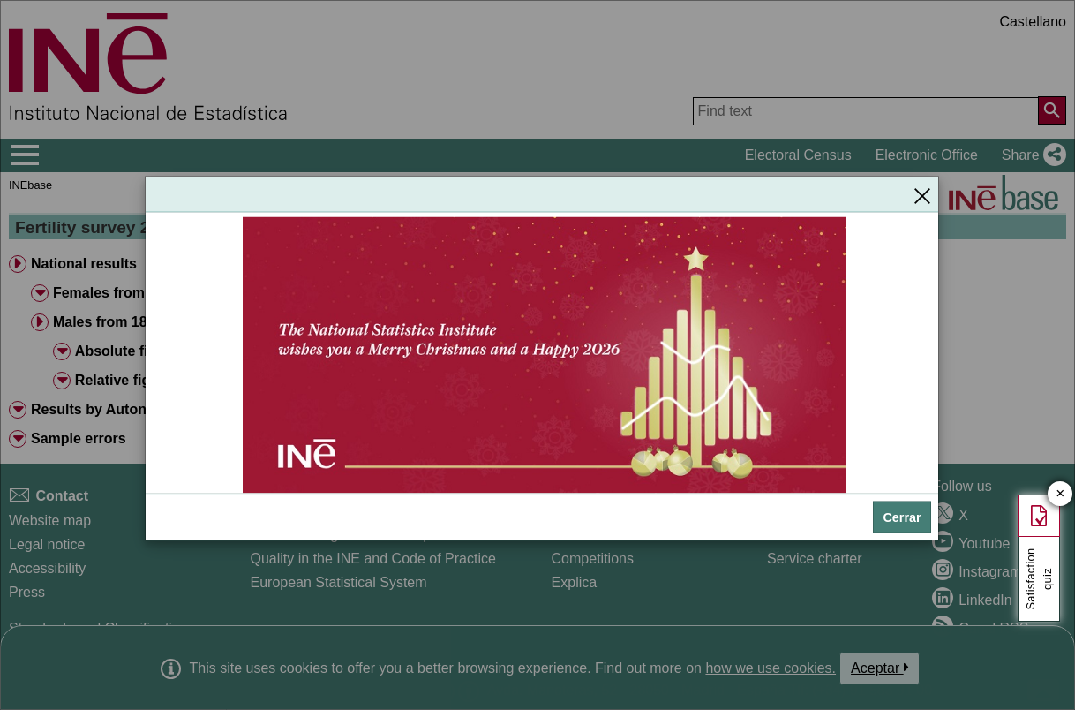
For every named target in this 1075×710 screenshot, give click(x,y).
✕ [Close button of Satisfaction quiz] (1060, 494)
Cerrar (902, 517)
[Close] (922, 195)
